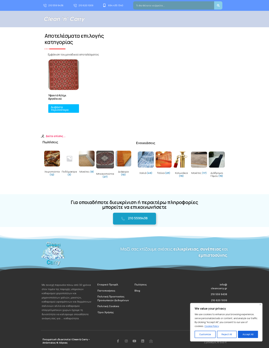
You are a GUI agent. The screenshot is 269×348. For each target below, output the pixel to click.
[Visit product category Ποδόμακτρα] (69, 164)
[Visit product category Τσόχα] (164, 164)
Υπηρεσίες (150, 19)
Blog (208, 19)
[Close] (260, 304)
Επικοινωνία (224, 19)
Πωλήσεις (170, 19)
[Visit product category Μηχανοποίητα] (105, 165)
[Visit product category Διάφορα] (123, 164)
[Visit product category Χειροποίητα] (52, 164)
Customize (205, 334)
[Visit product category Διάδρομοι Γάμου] (217, 165)
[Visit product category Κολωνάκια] (181, 165)
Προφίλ (132, 19)
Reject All (227, 334)
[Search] (218, 5)
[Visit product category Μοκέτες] (87, 162)
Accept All (248, 334)
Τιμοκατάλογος (191, 19)
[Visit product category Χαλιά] (146, 164)
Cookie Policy (211, 326)
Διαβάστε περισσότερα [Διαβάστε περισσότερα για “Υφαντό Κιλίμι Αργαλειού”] (59, 108)
